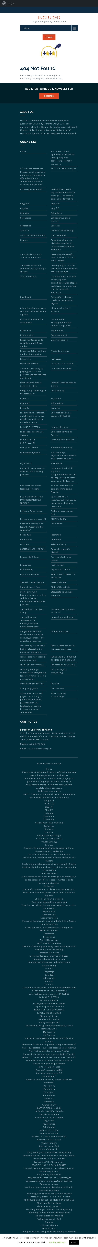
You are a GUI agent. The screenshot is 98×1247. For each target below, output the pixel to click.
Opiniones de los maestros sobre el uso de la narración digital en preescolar (63, 501)
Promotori (56, 539)
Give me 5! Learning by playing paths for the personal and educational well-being (33, 373)
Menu (27, 28)
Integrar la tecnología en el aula (63, 384)
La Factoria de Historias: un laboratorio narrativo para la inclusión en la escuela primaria (32, 417)
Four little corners (29, 363)
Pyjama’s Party (58, 544)
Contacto (55, 225)
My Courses (56, 463)
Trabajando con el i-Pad (32, 683)
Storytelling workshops (63, 617)
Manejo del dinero (29, 447)
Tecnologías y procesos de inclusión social (33, 658)
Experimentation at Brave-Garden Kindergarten (33, 352)
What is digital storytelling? (58, 695)
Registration (57, 565)
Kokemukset (57, 403)
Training (55, 683)
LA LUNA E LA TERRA (30, 427)
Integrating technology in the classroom (33, 392)
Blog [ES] (55, 203)
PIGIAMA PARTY (58, 519)
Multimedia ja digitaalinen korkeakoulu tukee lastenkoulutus (64, 455)
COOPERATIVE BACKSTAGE (33, 235)
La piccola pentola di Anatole (61, 433)
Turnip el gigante (29, 688)
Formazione (57, 359)
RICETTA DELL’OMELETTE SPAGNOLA (63, 576)
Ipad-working (57, 390)
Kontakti (24, 408)
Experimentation (59, 340)
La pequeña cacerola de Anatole (32, 433)
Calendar (24, 213)
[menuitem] (4, 3)
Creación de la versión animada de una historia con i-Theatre (63, 257)
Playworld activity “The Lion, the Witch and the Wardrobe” (31, 526)
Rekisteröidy (26, 569)
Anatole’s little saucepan (63, 168)
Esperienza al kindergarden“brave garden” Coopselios (61, 322)
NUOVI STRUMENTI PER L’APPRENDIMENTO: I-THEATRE (31, 499)
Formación (25, 359)
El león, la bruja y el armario (61, 310)
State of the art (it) (60, 587)
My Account (26, 463)
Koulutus (55, 408)
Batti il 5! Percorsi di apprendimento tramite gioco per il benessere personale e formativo (63, 194)
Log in (49, 37)
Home (23, 151)
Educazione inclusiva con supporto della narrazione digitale (33, 311)
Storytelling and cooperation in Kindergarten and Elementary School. (30, 622)
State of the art (58, 582)
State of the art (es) (30, 587)
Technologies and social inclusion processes (63, 647)
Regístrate (25, 565)
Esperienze (25, 330)
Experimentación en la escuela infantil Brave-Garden (31, 343)
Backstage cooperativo (31, 189)
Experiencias (26, 335)
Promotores (26, 539)
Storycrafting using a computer (62, 593)
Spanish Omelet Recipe (32, 582)
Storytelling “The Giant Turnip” (31, 611)
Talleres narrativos (60, 631)
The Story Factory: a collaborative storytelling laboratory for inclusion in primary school (33, 674)
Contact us (25, 225)
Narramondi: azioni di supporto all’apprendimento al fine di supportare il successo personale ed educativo (64, 474)
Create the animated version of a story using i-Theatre (33, 268)
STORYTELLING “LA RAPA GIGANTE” (63, 611)
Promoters (56, 534)
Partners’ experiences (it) (33, 519)
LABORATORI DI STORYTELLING (27, 441)
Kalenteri (24, 403)
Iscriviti (24, 398)
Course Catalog (58, 235)
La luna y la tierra (59, 427)
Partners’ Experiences (31, 511)
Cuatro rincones (28, 276)
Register (49, 96)
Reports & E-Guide (60, 569)
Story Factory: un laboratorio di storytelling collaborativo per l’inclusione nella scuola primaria (33, 598)
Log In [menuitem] (11, 3)
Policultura (56, 523)
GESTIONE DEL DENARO (62, 363)
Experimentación (59, 335)
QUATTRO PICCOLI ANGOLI (32, 549)
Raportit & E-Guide (30, 557)
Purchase (25, 544)
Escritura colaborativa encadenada (31, 321)
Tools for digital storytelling (59, 671)
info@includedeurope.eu (40, 748)
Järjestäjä (56, 398)
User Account (57, 688)
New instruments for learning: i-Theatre (30, 487)
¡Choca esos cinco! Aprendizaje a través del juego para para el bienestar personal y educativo (63, 157)
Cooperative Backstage (62, 230)
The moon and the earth (63, 664)
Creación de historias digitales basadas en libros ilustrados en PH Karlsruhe (62, 245)
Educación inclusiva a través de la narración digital (62, 300)
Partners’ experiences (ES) (62, 512)
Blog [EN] (25, 203)
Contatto (24, 230)
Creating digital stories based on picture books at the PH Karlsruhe (64, 268)
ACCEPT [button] (74, 1242)
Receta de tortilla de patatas (61, 558)
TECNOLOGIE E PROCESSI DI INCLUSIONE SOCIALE (63, 658)
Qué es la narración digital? (60, 550)
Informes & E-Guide (61, 368)
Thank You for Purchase (32, 664)
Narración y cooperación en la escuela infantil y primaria (32, 471)
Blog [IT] (55, 208)
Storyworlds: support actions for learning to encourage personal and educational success (32, 636)
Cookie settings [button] (57, 1242)
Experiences (57, 330)
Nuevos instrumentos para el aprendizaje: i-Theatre (62, 488)
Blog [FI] (24, 208)
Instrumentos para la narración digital (31, 384)
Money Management (30, 452)
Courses (24, 240)
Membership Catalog (61, 447)
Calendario (56, 213)
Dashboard (25, 297)
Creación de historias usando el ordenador (31, 256)
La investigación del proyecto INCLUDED (61, 414)
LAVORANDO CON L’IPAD (63, 439)
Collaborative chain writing (60, 219)
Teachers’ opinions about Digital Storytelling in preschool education (32, 648)
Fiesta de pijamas (60, 351)
